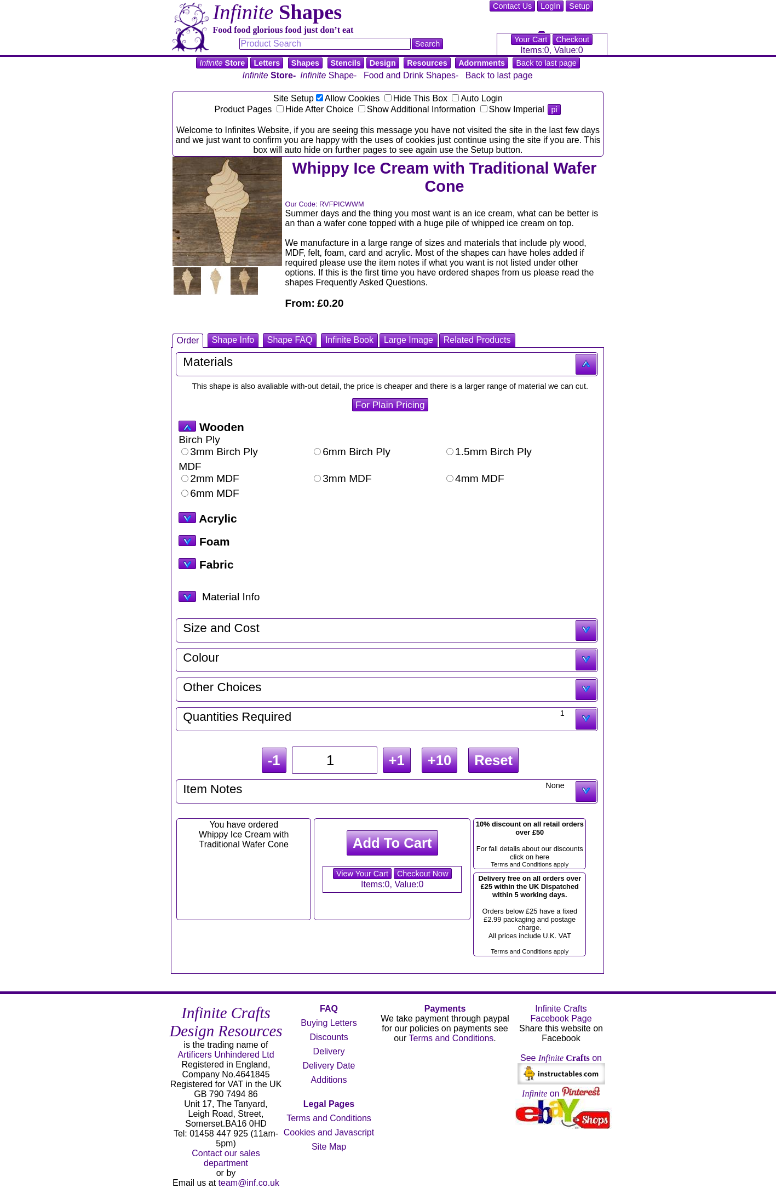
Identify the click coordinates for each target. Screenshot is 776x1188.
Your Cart (530, 39)
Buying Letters (329, 1023)
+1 (397, 760)
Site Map (329, 1146)
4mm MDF (475, 478)
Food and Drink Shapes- (411, 75)
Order (188, 340)
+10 (439, 760)
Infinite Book (349, 340)
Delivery (329, 1051)
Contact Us (512, 6)
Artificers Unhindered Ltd (225, 1054)
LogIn (550, 6)
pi (554, 109)
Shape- (328, 75)
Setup (579, 6)
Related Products (477, 340)
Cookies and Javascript (329, 1132)
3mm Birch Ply (219, 451)
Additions (329, 1079)
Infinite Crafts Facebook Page (560, 1013)
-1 (274, 760)
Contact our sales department (226, 1158)
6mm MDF (210, 493)
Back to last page (546, 63)
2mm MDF (210, 478)
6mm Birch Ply (352, 451)
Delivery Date (328, 1065)
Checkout (572, 39)
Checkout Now (423, 873)
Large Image (408, 340)
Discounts (328, 1037)
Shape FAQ (290, 340)
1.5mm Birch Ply (489, 451)
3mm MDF (343, 478)
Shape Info (233, 340)
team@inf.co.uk (249, 1182)
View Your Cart (362, 873)
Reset (493, 760)
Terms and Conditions (328, 1118)
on (561, 1093)
